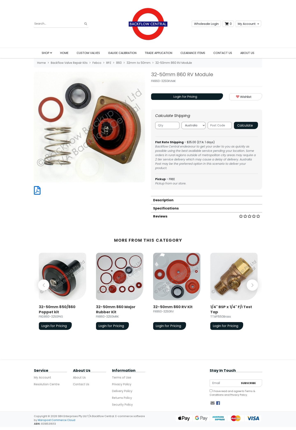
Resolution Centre (47, 384)
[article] (62, 292)
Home (64, 53)
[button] (245, 97)
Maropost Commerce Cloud (56, 420)
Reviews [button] (206, 216)
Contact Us (222, 53)
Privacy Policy (121, 384)
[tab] (206, 200)
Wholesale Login (206, 24)
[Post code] (220, 125)
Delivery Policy (122, 391)
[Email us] (212, 403)
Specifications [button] (166, 208)
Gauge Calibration (122, 53)
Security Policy (122, 405)
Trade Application (158, 53)
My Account (247, 24)
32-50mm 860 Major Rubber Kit (115, 309)
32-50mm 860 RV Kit (173, 306)
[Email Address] (224, 383)
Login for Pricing (185, 96)
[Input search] (61, 24)
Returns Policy (122, 398)
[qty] (167, 125)
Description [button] (163, 200)
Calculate (245, 125)
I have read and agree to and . (232, 393)
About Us (247, 53)
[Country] (194, 125)
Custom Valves (88, 53)
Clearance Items (192, 53)
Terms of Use (121, 377)
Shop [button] (47, 53)
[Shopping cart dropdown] (228, 24)
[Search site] (85, 24)
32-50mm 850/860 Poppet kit (57, 309)
